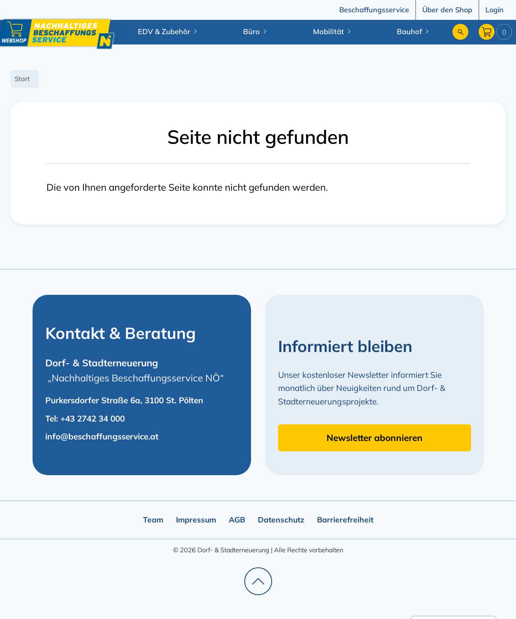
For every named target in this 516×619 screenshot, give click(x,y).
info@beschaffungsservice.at (101, 436)
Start (22, 79)
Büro (251, 31)
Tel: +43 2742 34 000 (85, 418)
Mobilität (328, 31)
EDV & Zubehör (164, 31)
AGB (237, 519)
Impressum (196, 519)
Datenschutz (281, 519)
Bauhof (409, 31)
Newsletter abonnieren (375, 437)
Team (153, 519)
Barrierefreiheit (345, 519)
